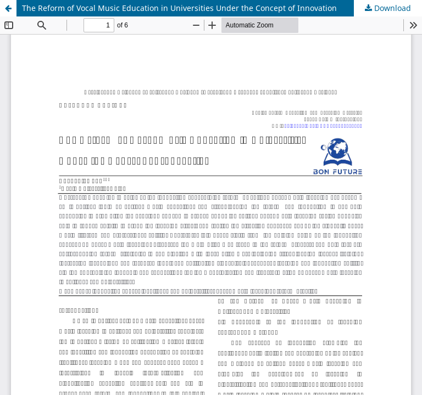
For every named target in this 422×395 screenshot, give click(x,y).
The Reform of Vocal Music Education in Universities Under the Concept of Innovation (179, 8)
